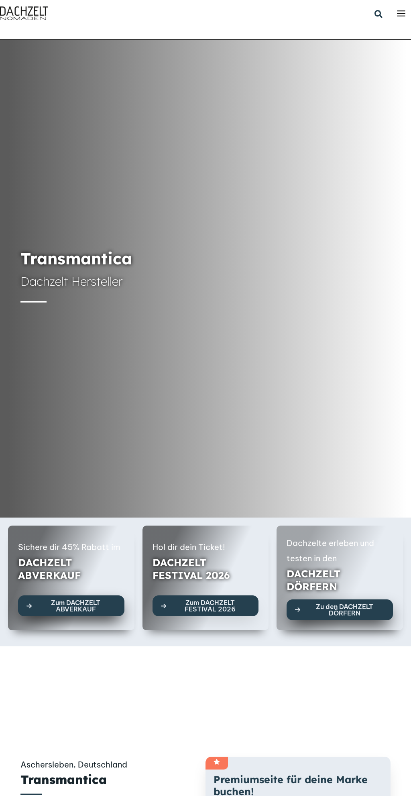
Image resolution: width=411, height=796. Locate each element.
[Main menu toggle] (401, 13)
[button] (378, 14)
